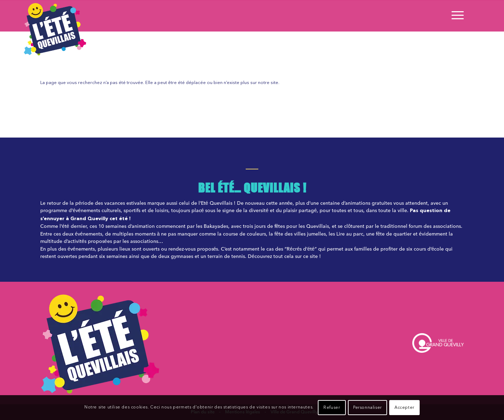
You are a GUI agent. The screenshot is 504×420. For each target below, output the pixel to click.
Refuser (331, 408)
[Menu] (455, 15)
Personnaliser (367, 408)
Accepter (404, 408)
